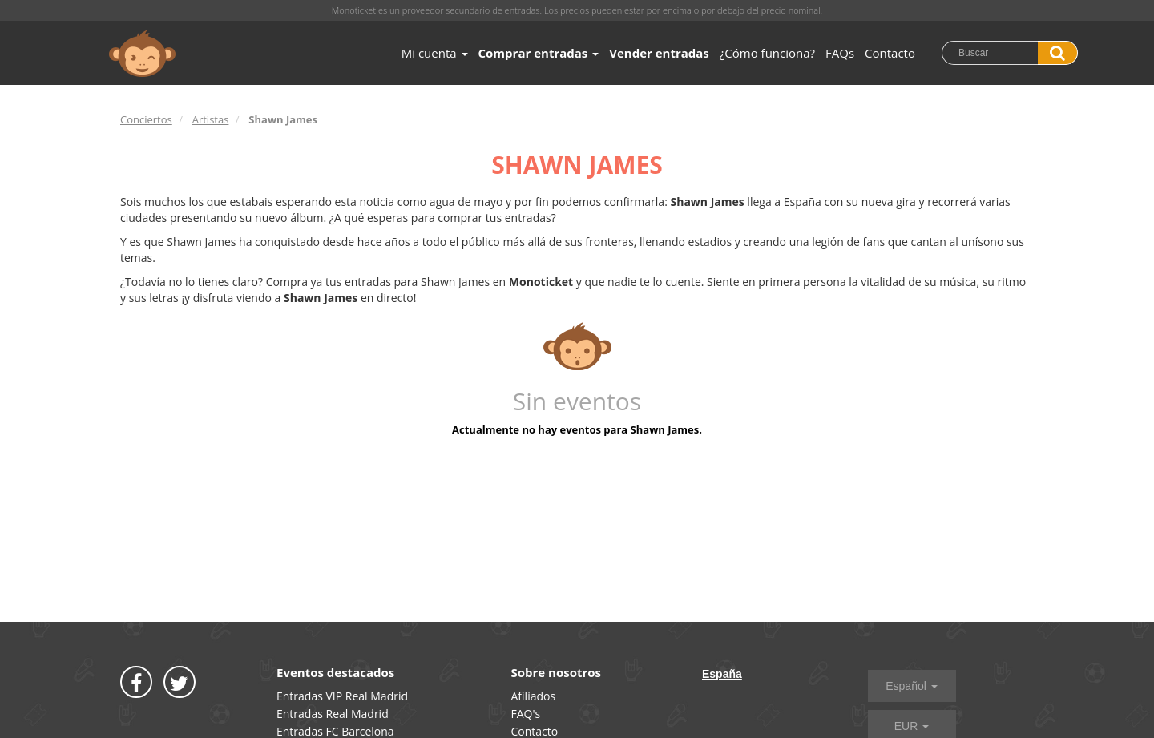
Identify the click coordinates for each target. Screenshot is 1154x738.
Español (911, 686)
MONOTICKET (142, 54)
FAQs (839, 53)
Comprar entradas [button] (538, 53)
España (722, 673)
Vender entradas (659, 53)
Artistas (210, 119)
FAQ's (526, 713)
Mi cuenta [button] (434, 53)
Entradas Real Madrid (332, 713)
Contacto (890, 53)
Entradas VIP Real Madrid (342, 696)
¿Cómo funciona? (767, 53)
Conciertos (146, 119)
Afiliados (533, 696)
